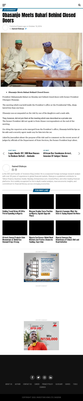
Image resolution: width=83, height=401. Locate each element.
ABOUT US (8, 384)
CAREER (37, 384)
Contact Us (27, 384)
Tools (75, 384)
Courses (43, 387)
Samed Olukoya (18, 29)
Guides (67, 384)
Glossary (59, 384)
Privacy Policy (47, 384)
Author (17, 384)
